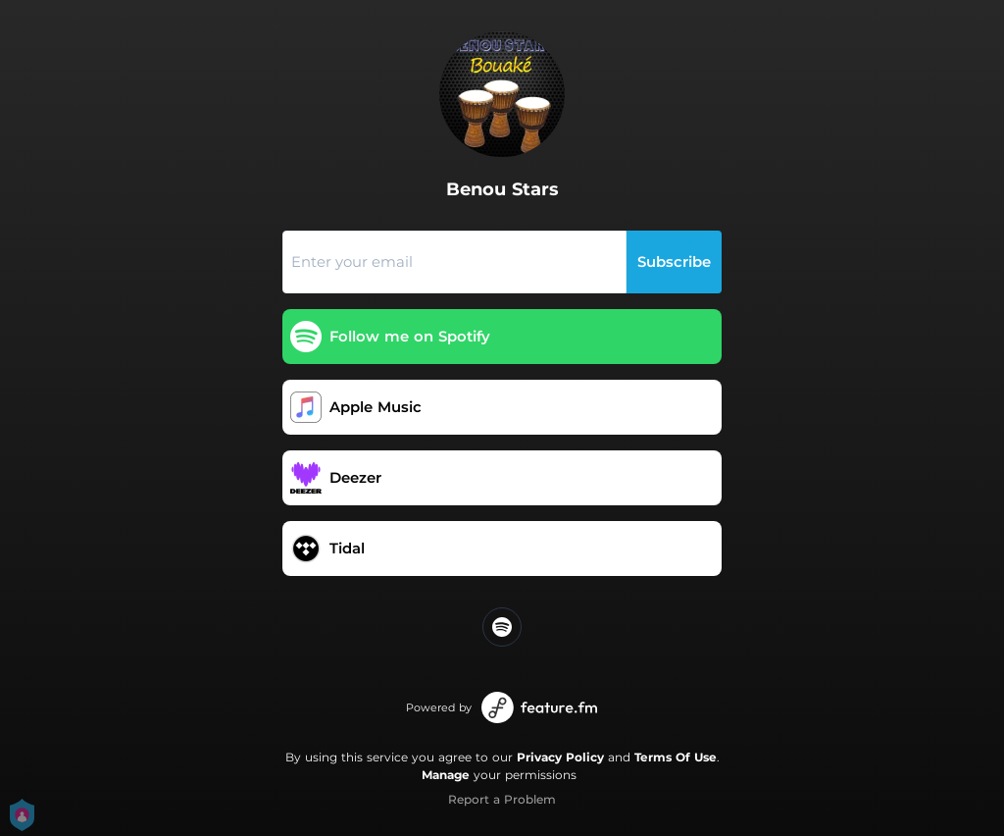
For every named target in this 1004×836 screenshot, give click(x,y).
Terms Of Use (675, 757)
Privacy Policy (560, 757)
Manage (446, 774)
